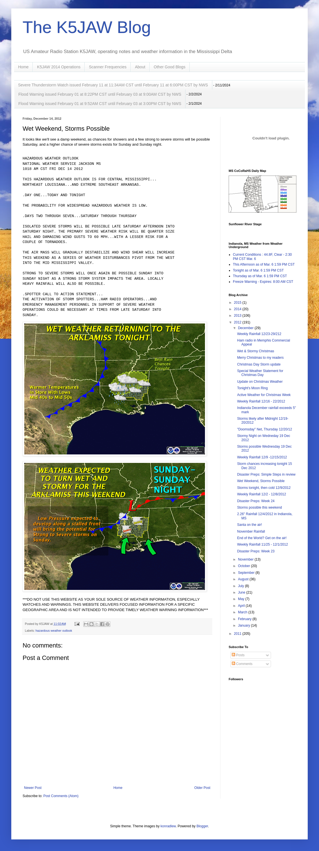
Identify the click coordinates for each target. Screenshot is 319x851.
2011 (238, 634)
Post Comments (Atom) (60, 796)
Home (23, 67)
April (242, 606)
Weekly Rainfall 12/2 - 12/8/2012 (261, 494)
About (140, 67)
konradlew (168, 826)
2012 (238, 322)
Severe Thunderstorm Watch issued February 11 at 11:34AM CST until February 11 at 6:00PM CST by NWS (113, 85)
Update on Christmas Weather (260, 382)
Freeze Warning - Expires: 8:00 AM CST (263, 282)
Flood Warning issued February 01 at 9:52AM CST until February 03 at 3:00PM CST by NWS (99, 103)
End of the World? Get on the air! (262, 538)
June (242, 592)
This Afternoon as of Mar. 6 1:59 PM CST (264, 264)
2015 (238, 303)
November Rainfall (251, 531)
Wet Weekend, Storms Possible (261, 481)
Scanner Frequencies (107, 67)
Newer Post (32, 788)
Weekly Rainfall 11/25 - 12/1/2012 (262, 544)
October (244, 566)
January (244, 625)
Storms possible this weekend (259, 507)
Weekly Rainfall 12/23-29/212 (259, 334)
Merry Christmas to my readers (260, 358)
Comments (242, 664)
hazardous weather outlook (54, 630)
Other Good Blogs (169, 67)
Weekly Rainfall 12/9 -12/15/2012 (262, 457)
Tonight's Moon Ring (252, 388)
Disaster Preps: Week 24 (256, 501)
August (244, 579)
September (246, 573)
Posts (238, 655)
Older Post (202, 788)
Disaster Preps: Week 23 (256, 551)
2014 (238, 309)
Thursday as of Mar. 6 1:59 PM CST (260, 276)
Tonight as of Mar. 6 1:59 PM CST (258, 270)
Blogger (202, 826)
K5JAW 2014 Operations (58, 67)
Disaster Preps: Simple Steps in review (266, 474)
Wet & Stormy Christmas (255, 351)
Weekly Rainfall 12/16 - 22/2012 (261, 401)
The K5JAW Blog (87, 27)
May (241, 599)
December (246, 328)
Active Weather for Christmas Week (264, 395)
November (246, 559)
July (241, 586)
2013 (238, 316)
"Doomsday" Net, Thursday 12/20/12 (264, 429)
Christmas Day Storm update (259, 364)
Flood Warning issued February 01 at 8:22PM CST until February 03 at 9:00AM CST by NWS (99, 94)
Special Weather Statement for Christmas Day (260, 373)
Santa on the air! (249, 525)
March (243, 612)
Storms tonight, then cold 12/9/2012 (263, 488)
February (245, 619)
